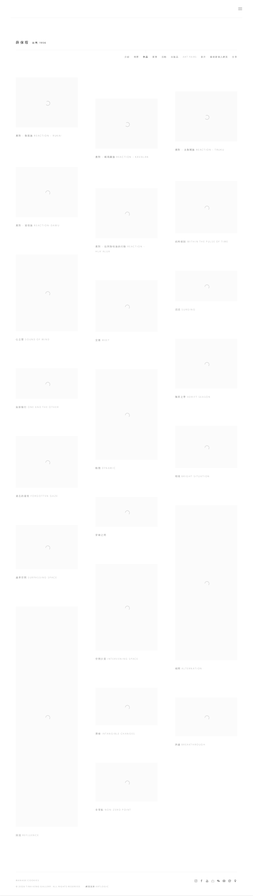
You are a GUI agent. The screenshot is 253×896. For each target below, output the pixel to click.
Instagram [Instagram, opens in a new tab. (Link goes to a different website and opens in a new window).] (196, 881)
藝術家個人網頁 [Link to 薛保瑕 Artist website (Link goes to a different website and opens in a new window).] (219, 57)
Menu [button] (239, 9)
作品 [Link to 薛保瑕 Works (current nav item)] (145, 57)
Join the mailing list (224, 881)
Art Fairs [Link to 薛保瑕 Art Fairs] (190, 57)
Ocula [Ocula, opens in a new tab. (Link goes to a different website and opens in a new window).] (212, 881)
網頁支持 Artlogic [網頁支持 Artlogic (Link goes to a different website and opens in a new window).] (97, 887)
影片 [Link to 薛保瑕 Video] (203, 57)
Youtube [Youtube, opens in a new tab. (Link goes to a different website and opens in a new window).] (207, 881)
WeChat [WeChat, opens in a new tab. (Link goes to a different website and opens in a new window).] (218, 881)
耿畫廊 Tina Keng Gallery (16, 9)
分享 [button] (234, 57)
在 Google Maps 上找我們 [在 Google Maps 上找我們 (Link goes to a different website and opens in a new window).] (235, 881)
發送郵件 (229, 881)
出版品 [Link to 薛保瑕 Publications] (175, 57)
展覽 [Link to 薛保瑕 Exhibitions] (154, 57)
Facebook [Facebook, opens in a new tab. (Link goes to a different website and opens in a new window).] (201, 881)
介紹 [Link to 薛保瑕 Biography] (127, 57)
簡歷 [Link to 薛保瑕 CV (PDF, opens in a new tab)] (136, 57)
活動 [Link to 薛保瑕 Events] (164, 57)
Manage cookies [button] (27, 880)
